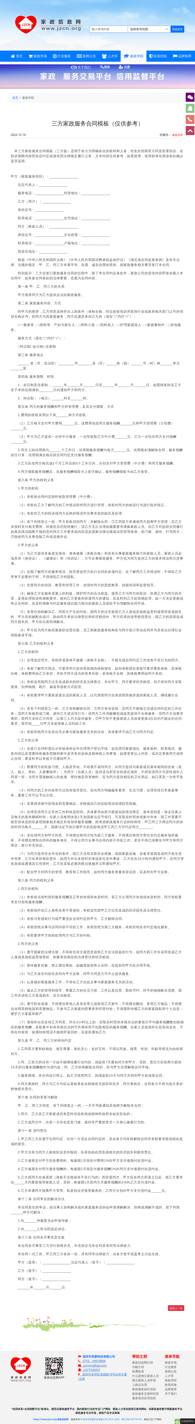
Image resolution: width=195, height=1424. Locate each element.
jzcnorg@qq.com (92, 1365)
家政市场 (171, 1362)
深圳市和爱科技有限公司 (98, 1356)
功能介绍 (138, 1367)
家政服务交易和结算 (145, 1394)
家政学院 (171, 1380)
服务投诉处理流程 (144, 1398)
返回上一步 (176, 1308)
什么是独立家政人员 (145, 1376)
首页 (15, 98)
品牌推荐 (171, 1389)
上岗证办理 (139, 1385)
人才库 (169, 1376)
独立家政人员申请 (144, 1380)
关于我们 (171, 1394)
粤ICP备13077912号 (131, 1419)
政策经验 (171, 1385)
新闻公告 (171, 1371)
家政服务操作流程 (144, 1389)
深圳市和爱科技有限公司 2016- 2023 (101, 1419)
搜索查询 (177, 29)
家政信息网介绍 (142, 1362)
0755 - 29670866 (92, 1361)
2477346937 (89, 1370)
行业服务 (171, 1367)
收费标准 (138, 1371)
